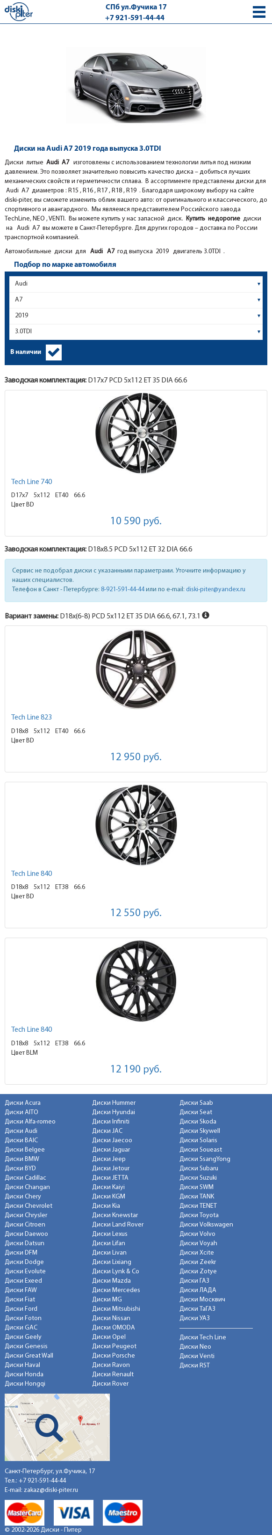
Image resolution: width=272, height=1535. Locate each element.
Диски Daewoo (26, 1234)
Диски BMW (22, 1159)
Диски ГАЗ (194, 1281)
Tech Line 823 (31, 717)
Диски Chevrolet (28, 1206)
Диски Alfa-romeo (30, 1121)
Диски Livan (109, 1252)
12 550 (136, 913)
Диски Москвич (202, 1299)
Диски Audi (21, 1131)
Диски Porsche (113, 1355)
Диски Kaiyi (108, 1187)
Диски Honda (24, 1374)
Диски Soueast (200, 1149)
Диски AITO (21, 1112)
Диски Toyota (199, 1215)
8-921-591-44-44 (122, 589)
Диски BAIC (21, 1140)
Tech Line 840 (31, 874)
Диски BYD (20, 1168)
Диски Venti (197, 1356)
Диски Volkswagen (206, 1224)
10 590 (136, 521)
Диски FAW (21, 1290)
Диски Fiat (20, 1299)
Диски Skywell (199, 1131)
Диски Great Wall (29, 1355)
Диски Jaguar (111, 1149)
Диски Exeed (23, 1281)
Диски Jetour (110, 1168)
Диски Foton (23, 1318)
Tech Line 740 (31, 482)
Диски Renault (113, 1374)
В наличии (25, 352)
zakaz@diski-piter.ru (51, 1490)
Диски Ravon (111, 1365)
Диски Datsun (24, 1243)
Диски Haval (22, 1365)
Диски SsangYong (204, 1159)
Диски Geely (23, 1337)
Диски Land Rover (117, 1224)
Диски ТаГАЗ (197, 1309)
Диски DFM (21, 1252)
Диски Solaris (198, 1140)
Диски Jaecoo (112, 1140)
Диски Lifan (108, 1243)
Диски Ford (21, 1309)
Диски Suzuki (198, 1178)
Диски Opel (109, 1337)
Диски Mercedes (116, 1290)
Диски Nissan (111, 1318)
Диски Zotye (198, 1271)
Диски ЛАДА (197, 1290)
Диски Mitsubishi (116, 1309)
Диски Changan (27, 1187)
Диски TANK (196, 1196)
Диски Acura (23, 1103)
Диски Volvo (197, 1234)
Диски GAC (21, 1327)
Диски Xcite (196, 1252)
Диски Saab (196, 1103)
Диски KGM (108, 1196)
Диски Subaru (198, 1168)
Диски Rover (110, 1384)
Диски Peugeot (114, 1346)
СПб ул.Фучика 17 (136, 7)
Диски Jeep (109, 1159)
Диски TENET (198, 1206)
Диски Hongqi (25, 1384)
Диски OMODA (113, 1327)
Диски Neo (195, 1347)
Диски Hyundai (113, 1112)
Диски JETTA (110, 1178)
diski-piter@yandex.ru (215, 589)
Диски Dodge (24, 1262)
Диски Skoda (197, 1121)
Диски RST (194, 1365)
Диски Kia (106, 1206)
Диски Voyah (198, 1243)
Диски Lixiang (111, 1262)
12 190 (136, 1070)
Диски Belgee (25, 1149)
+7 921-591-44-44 (135, 18)
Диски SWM (196, 1187)
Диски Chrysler (26, 1215)
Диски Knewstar (115, 1215)
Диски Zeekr (197, 1262)
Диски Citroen (25, 1224)
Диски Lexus (110, 1234)
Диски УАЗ (194, 1318)
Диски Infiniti (110, 1121)
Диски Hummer (114, 1103)
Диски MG (107, 1299)
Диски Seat (195, 1112)
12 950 (136, 757)
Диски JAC (107, 1131)
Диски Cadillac (25, 1178)
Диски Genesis (26, 1346)
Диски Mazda (111, 1281)
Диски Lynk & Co (115, 1271)
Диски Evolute (25, 1271)
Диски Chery (23, 1196)
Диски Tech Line (202, 1337)
